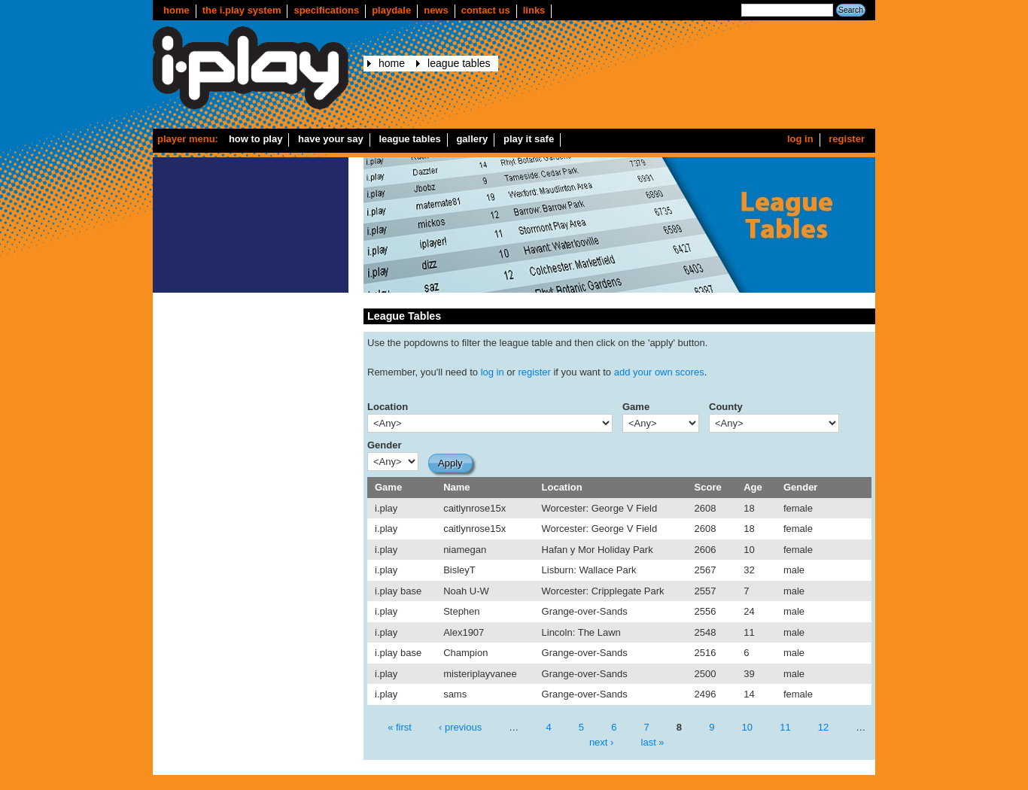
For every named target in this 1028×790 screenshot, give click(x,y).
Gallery (472, 138)
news (436, 10)
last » (653, 741)
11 (785, 727)
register (535, 372)
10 (747, 727)
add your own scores (659, 372)
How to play (256, 138)
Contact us (485, 10)
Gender (384, 445)
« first (400, 727)
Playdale (391, 10)
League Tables (458, 63)
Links (534, 10)
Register (847, 138)
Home (176, 10)
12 (823, 727)
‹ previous (460, 727)
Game (635, 406)
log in (492, 372)
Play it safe (528, 138)
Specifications (326, 10)
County (726, 406)
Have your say (330, 138)
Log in (800, 138)
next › (601, 741)
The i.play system (241, 10)
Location (387, 406)
